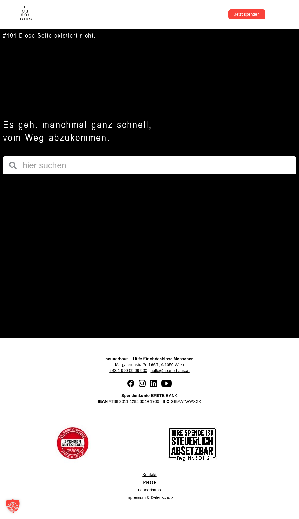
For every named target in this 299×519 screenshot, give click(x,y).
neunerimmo (149, 489)
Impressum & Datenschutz (149, 497)
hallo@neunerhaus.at (169, 370)
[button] (13, 506)
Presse (149, 482)
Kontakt (149, 474)
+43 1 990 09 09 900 (128, 370)
